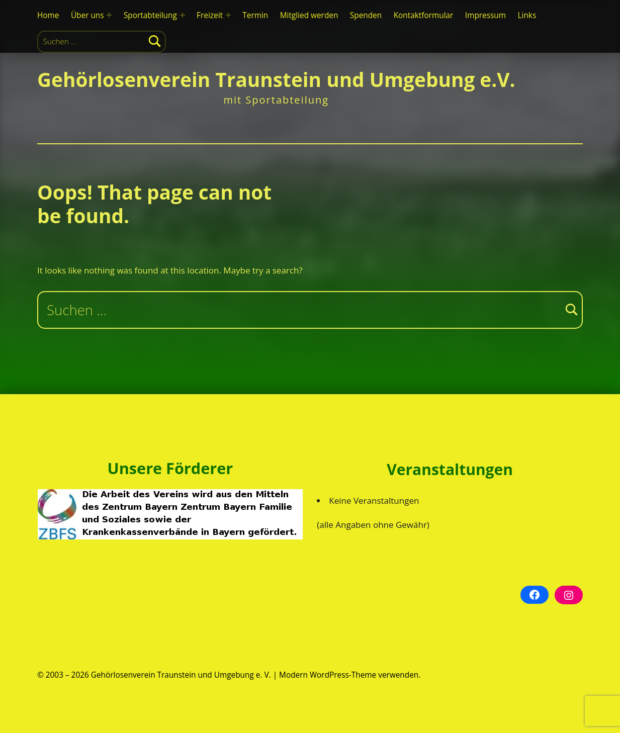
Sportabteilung (150, 15)
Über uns (87, 15)
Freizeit (210, 15)
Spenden (366, 15)
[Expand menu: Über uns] (109, 15)
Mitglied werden (309, 15)
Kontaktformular (424, 15)
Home (48, 15)
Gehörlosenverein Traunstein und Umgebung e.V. (276, 79)
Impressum (485, 15)
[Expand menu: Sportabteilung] (182, 15)
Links (526, 15)
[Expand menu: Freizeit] (228, 15)
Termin (255, 15)
